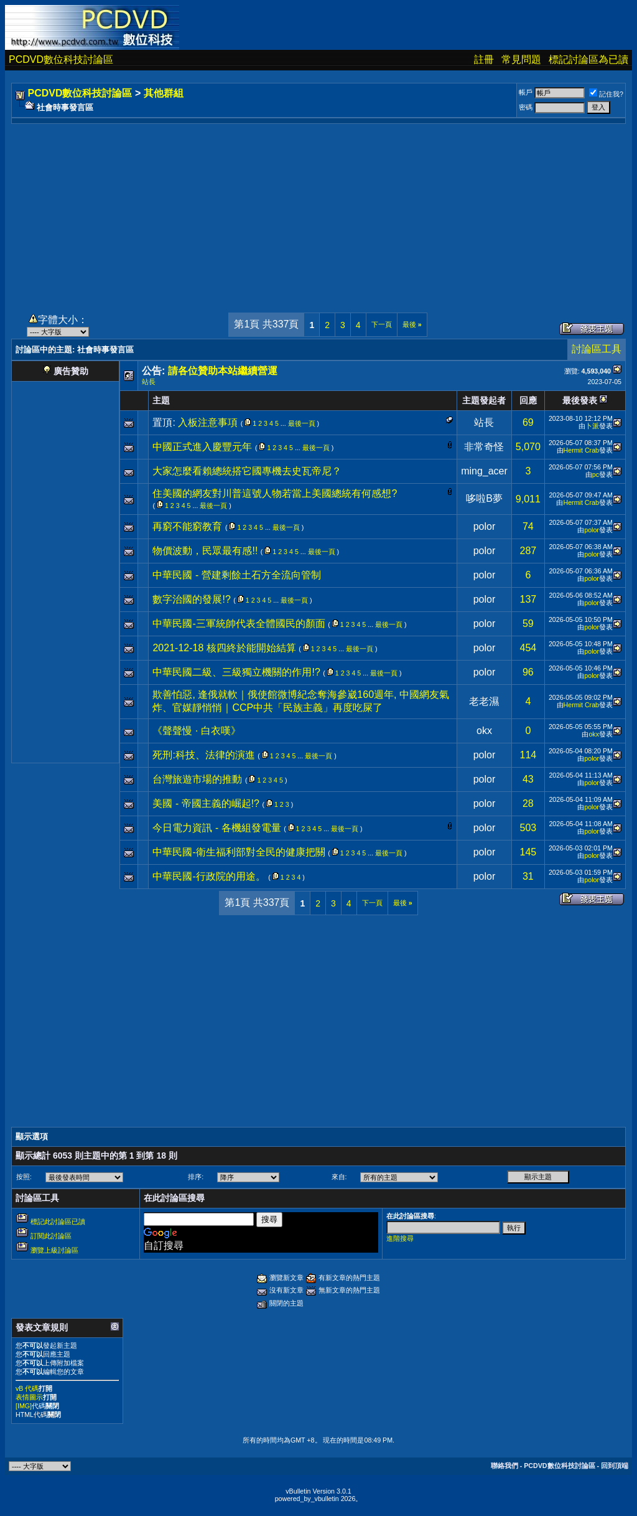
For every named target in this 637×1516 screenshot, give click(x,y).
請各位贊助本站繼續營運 (222, 370)
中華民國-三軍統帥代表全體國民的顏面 (238, 623)
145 (528, 852)
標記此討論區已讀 (57, 1221)
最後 (412, 324)
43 (528, 779)
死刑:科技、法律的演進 (203, 755)
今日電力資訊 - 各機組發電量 (216, 827)
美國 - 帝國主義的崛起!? (205, 803)
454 (528, 648)
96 (528, 672)
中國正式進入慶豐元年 (202, 446)
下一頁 (381, 324)
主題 (161, 400)
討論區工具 (596, 349)
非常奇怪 (484, 446)
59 (528, 623)
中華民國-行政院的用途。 (208, 876)
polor (484, 526)
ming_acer (484, 471)
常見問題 (521, 59)
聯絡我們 (504, 1465)
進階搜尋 (400, 1238)
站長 (149, 381)
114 (528, 755)
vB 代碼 (27, 1388)
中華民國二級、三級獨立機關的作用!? (236, 672)
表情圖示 (29, 1397)
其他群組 (164, 93)
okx (484, 730)
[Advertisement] (318, 211)
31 (528, 876)
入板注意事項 (208, 422)
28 (528, 803)
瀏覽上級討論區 (54, 1250)
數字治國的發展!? (191, 599)
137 (528, 599)
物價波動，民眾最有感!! (205, 550)
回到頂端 (614, 1465)
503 (528, 827)
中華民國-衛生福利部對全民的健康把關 (238, 852)
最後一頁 (301, 423)
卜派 (592, 426)
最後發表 (579, 400)
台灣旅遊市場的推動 (197, 779)
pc (595, 474)
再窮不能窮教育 (187, 526)
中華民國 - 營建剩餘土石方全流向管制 (236, 575)
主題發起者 (484, 400)
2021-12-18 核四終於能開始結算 (223, 648)
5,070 (528, 446)
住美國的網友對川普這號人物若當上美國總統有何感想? (274, 493)
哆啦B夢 (484, 498)
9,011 (528, 499)
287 (528, 550)
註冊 (484, 59)
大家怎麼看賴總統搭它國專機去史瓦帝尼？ (247, 471)
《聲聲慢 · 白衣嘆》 (196, 730)
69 (528, 422)
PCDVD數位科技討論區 (61, 59)
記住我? (606, 94)
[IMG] (24, 1406)
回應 (528, 400)
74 (528, 526)
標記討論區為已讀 (588, 59)
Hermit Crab (581, 450)
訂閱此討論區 (51, 1236)
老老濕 (484, 701)
